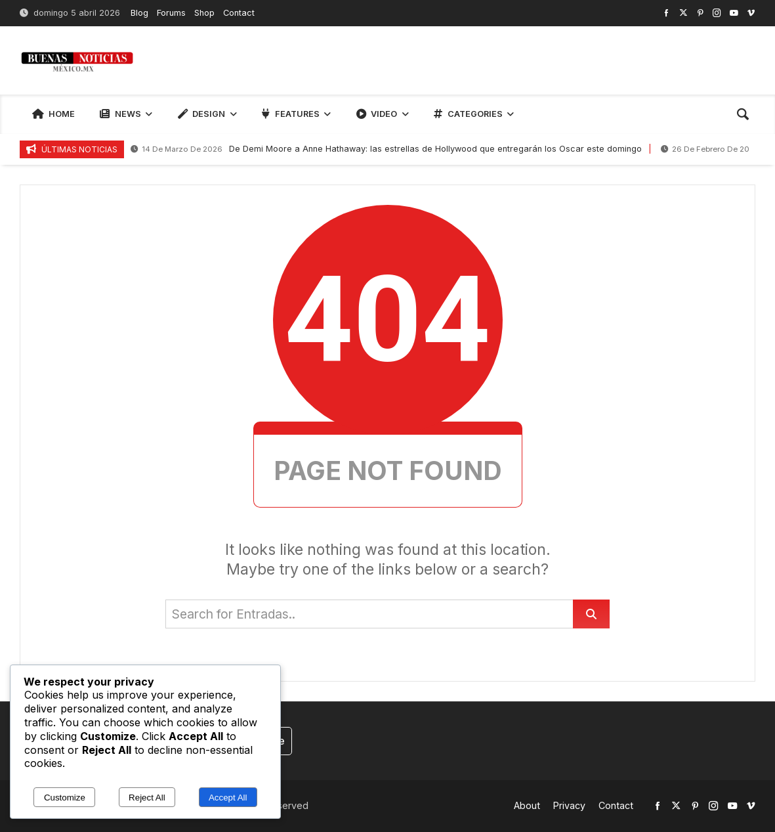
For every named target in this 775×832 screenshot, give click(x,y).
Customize (64, 797)
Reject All (147, 797)
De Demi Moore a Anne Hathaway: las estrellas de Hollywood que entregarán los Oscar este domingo (386, 149)
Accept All (228, 797)
